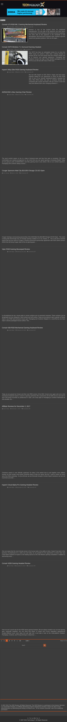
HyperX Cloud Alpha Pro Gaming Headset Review (20, 484)
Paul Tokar (10, 49)
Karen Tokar (6, 408)
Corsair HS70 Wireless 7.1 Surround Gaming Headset (21, 47)
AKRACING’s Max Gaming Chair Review (17, 92)
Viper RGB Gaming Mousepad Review (16, 249)
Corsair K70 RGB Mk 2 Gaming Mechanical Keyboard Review (24, 24)
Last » (27, 640)
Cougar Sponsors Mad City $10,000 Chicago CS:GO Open (23, 170)
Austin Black (11, 27)
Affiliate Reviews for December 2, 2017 (16, 406)
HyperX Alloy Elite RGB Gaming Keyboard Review (20, 69)
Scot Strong (6, 172)
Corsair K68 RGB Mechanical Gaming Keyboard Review (22, 327)
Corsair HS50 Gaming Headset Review (16, 563)
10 (20, 640)
